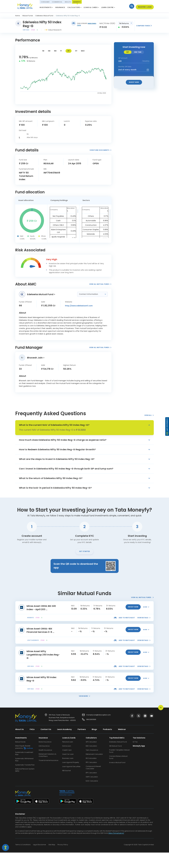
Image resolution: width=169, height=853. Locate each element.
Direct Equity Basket (24, 747)
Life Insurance (44, 746)
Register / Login (144, 7)
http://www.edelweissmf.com (79, 305)
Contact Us (46, 730)
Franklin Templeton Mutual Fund (119, 751)
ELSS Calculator (77, 8)
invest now (133, 607)
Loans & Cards (90, 7)
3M (49, 51)
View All (149, 415)
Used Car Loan (68, 755)
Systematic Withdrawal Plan (24, 760)
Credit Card (66, 750)
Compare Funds (144, 26)
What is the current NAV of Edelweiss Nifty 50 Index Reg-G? (54, 424)
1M (43, 51)
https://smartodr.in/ (116, 834)
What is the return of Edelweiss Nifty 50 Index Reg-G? (50, 478)
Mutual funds (20, 742)
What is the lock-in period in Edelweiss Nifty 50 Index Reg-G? (55, 487)
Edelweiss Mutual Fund (118, 742)
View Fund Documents (100, 150)
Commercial (57, 2)
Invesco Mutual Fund (117, 763)
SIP (127, 52)
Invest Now (134, 82)
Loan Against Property (70, 763)
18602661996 (91, 720)
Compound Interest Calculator (93, 768)
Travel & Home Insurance (48, 761)
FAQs (32, 730)
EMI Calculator (91, 746)
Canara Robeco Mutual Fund (118, 758)
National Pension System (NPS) (53, 7)
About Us (19, 730)
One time (137, 52)
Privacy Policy (63, 845)
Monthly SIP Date (124, 67)
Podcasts (107, 730)
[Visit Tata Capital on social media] (132, 716)
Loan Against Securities (71, 767)
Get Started (84, 552)
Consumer (45, 2)
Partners (82, 730)
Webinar (122, 730)
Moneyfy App (139, 746)
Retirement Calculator (94, 755)
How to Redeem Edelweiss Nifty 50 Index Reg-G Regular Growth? (57, 449)
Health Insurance (45, 750)
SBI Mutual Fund (115, 746)
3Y (69, 51)
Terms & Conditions (23, 845)
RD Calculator (91, 759)
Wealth (68, 2)
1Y (61, 51)
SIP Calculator (91, 742)
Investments (45, 7)
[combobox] (125, 23)
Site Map (51, 845)
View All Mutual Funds (100, 284)
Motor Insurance (45, 742)
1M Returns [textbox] (124, 23)
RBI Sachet (66, 771)
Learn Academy (64, 730)
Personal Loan (67, 742)
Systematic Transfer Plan (25, 765)
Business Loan (68, 759)
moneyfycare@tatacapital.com (98, 715)
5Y (76, 51)
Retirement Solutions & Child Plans (47, 755)
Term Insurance (92, 750)
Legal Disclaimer (39, 845)
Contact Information (88, 294)
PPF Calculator (91, 763)
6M (55, 51)
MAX (82, 51)
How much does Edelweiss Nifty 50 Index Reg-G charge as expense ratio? (62, 439)
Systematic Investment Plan (24, 754)
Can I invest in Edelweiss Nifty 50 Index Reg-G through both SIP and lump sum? (66, 468)
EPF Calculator (91, 773)
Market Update (94, 8)
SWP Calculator (92, 777)
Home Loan (66, 746)
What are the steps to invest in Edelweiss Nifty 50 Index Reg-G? (56, 459)
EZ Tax (135, 742)
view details (144, 618)
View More (84, 696)
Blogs (94, 730)
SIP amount (122, 58)
